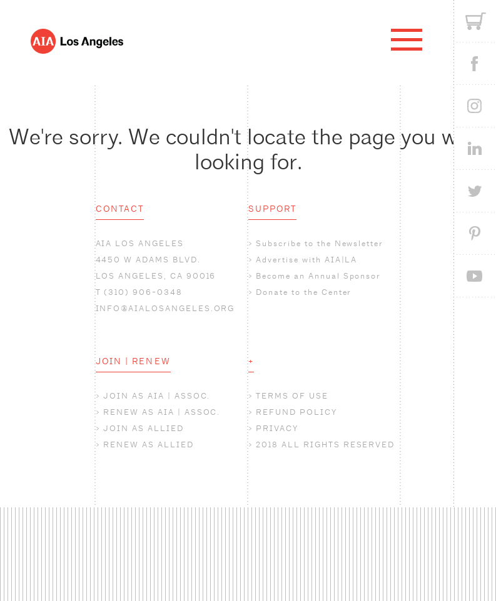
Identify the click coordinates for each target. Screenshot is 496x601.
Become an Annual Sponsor (318, 276)
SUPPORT (272, 208)
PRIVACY (277, 428)
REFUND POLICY (296, 412)
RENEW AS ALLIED (148, 444)
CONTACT (120, 208)
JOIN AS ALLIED (143, 428)
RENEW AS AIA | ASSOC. (161, 412)
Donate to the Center (304, 292)
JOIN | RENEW (133, 361)
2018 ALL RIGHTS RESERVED (325, 444)
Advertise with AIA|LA (306, 259)
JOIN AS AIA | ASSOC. (156, 395)
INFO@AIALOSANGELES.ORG (165, 308)
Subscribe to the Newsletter (319, 243)
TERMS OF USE (292, 395)
